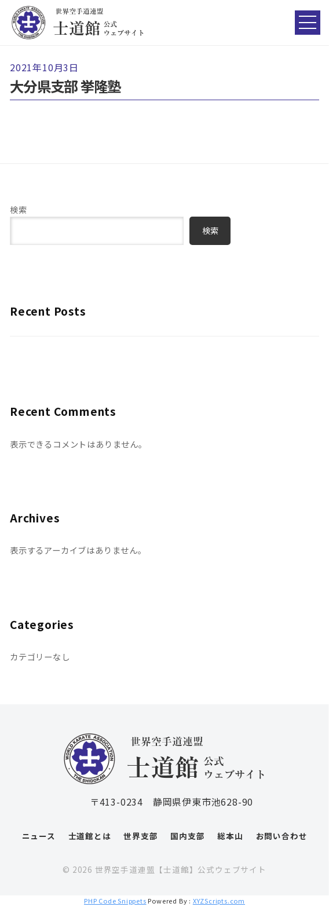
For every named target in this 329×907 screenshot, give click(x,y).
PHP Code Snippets (115, 900)
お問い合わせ (282, 836)
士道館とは (89, 836)
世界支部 (140, 836)
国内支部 (187, 836)
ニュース (39, 836)
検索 (18, 209)
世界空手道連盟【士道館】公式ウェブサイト (180, 869)
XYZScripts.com (219, 900)
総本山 (230, 836)
